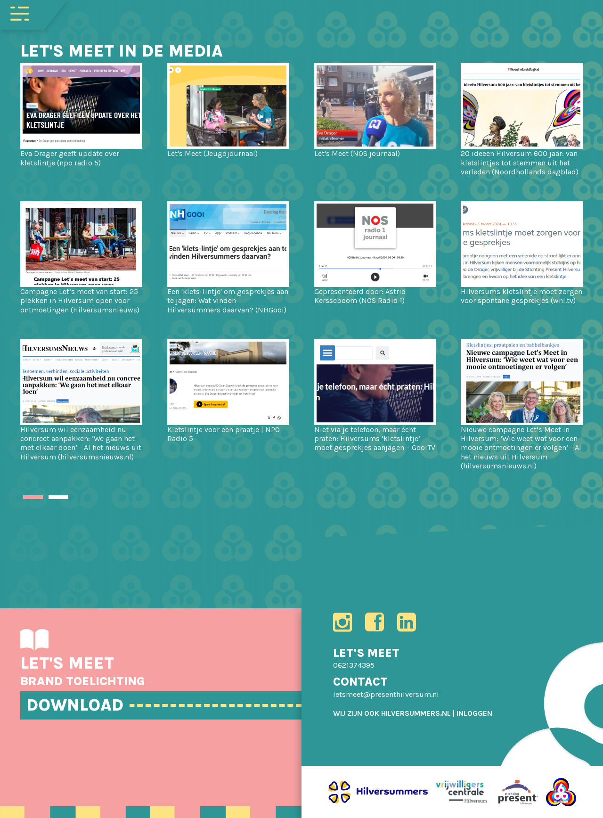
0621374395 (354, 665)
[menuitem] (474, 713)
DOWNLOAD (74, 705)
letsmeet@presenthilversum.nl (386, 694)
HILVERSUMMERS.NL (416, 713)
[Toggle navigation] (20, 13)
